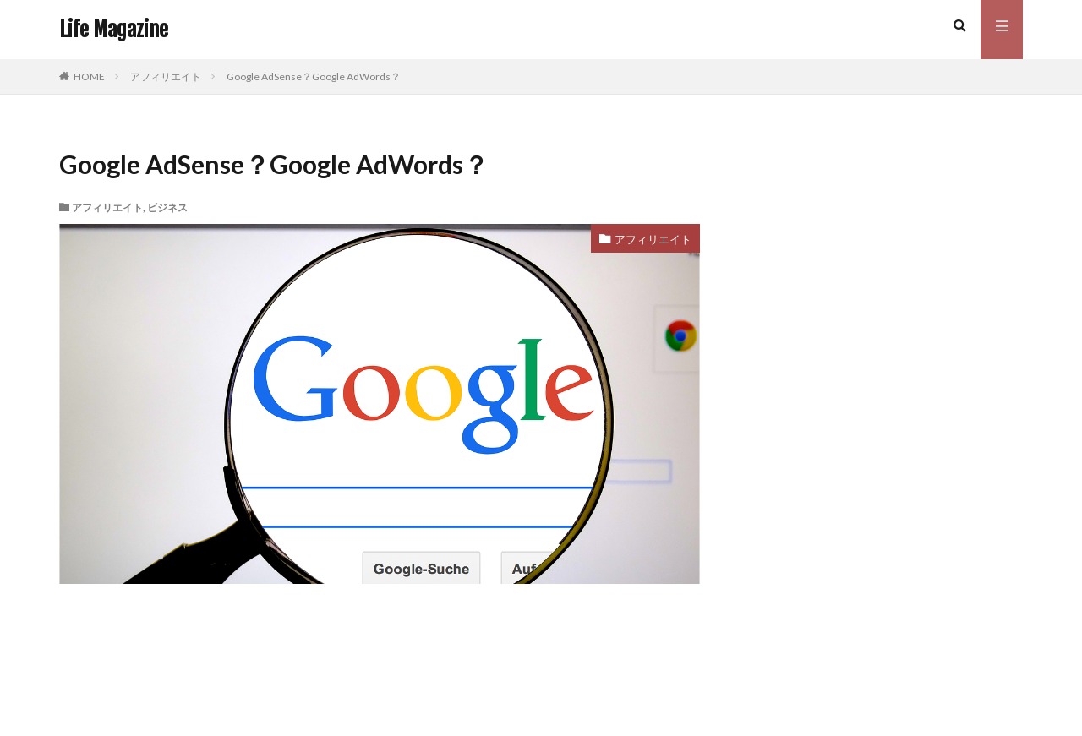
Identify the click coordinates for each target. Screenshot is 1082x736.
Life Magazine (113, 29)
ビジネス (167, 207)
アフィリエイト (165, 76)
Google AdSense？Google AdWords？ (314, 76)
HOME (89, 76)
